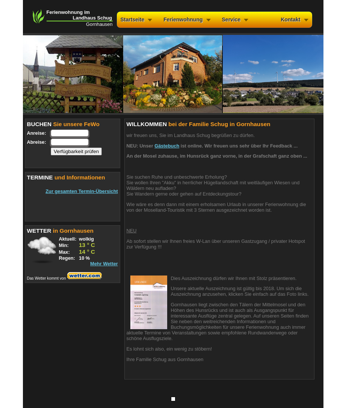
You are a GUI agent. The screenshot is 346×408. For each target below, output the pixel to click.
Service (231, 20)
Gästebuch (166, 146)
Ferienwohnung (182, 20)
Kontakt (290, 20)
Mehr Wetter (104, 263)
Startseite (133, 20)
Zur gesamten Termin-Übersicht (81, 191)
